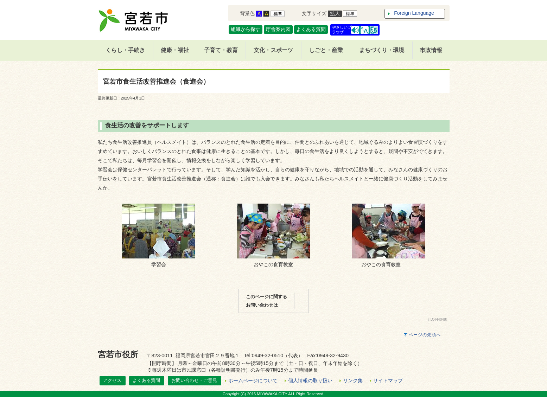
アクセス (112, 380)
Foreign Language (414, 13)
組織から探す (245, 29)
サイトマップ (388, 380)
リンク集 (353, 380)
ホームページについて (253, 380)
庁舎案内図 (278, 29)
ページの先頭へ (425, 335)
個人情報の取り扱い (310, 380)
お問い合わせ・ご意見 (194, 380)
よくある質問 (311, 29)
